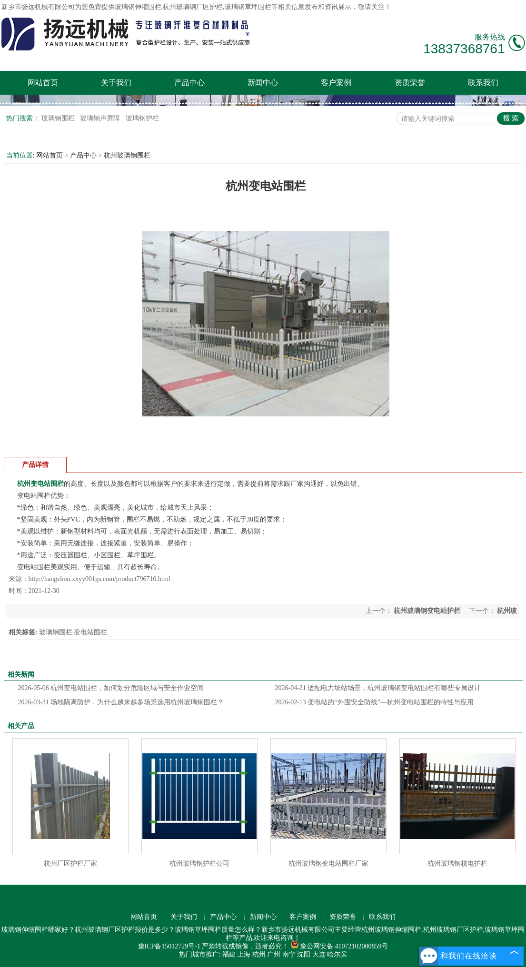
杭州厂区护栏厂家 (70, 863)
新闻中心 (263, 83)
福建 (229, 954)
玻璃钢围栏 (59, 118)
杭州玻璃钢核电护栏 (457, 863)
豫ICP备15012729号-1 (169, 946)
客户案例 (336, 83)
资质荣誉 (410, 83)
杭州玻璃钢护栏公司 (199, 863)
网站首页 (43, 83)
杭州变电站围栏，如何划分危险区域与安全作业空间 (111, 687)
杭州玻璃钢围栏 (127, 155)
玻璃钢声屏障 (101, 118)
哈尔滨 (337, 954)
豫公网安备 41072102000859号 (339, 946)
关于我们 (116, 83)
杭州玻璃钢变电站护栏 (427, 610)
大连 (319, 954)
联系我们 (483, 83)
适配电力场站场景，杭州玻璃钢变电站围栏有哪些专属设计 (378, 687)
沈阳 (303, 954)
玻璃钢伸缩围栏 (138, 6)
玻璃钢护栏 (142, 118)
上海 (243, 954)
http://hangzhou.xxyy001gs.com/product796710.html (99, 578)
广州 (273, 954)
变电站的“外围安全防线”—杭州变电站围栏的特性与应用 (374, 702)
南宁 (289, 954)
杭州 (259, 954)
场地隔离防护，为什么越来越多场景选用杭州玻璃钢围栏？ (121, 702)
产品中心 (189, 83)
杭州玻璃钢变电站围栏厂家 (328, 863)
